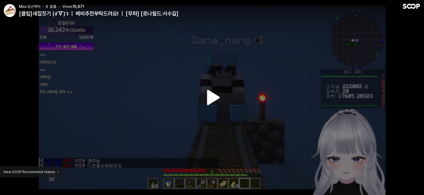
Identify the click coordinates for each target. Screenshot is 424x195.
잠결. (51, 6)
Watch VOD (212, 97)
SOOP (411, 6)
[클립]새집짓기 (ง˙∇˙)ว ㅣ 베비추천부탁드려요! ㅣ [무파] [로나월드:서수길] (99, 13)
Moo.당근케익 (29, 6)
